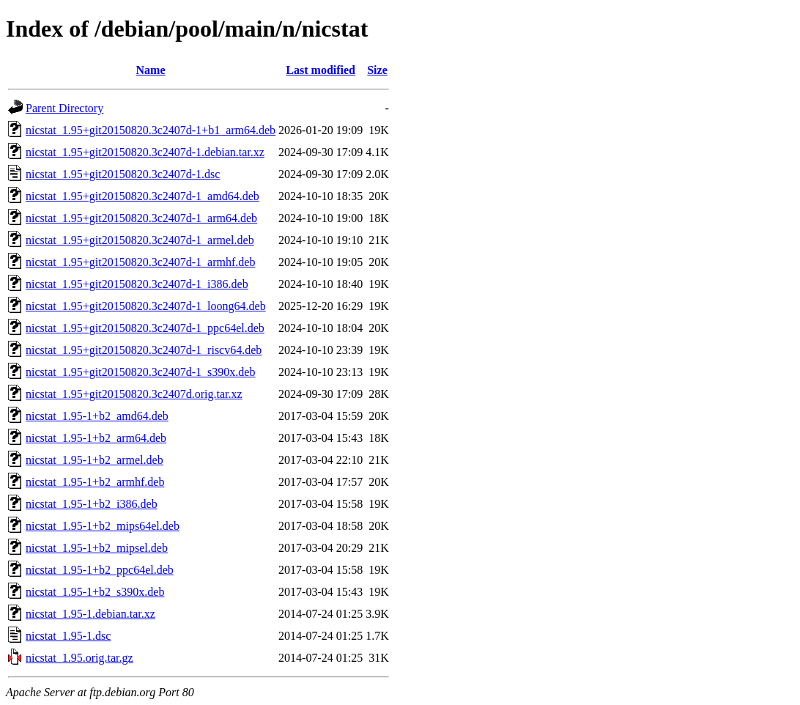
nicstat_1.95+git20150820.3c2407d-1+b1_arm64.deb (150, 130)
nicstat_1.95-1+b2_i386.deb (92, 504)
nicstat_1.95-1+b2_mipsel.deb (97, 548)
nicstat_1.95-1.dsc (68, 636)
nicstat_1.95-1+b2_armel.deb (94, 460)
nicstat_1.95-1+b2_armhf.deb (95, 482)
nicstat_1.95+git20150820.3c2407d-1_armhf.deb (140, 262)
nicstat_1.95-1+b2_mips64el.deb (102, 526)
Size (377, 70)
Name (151, 70)
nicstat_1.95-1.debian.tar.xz (90, 614)
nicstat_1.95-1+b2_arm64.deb (96, 438)
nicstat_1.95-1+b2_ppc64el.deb (100, 570)
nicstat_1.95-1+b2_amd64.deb (97, 416)
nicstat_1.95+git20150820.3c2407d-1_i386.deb (137, 284)
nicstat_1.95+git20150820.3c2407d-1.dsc (123, 174)
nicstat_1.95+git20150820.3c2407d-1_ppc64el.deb (145, 328)
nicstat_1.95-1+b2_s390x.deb (95, 592)
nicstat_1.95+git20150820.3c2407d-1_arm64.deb (141, 218)
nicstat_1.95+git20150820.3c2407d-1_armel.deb (140, 240)
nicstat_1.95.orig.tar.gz (79, 658)
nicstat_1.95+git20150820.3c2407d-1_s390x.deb (140, 372)
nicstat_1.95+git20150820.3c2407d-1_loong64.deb (146, 306)
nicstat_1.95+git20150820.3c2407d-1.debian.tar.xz (145, 152)
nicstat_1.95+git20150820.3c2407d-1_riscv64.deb (144, 350)
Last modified (320, 70)
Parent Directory (64, 108)
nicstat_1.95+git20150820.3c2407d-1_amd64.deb (142, 196)
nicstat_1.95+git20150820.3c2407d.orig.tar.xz (134, 394)
